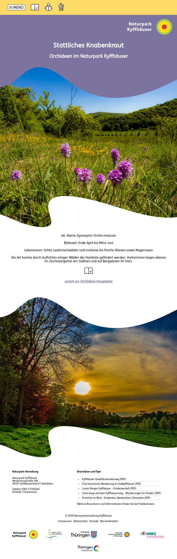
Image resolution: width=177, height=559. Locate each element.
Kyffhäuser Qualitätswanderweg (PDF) (104, 479)
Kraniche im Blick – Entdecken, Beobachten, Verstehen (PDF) (116, 498)
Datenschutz (80, 521)
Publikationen (146, 504)
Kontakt (94, 521)
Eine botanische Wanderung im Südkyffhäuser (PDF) (111, 484)
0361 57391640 (30, 489)
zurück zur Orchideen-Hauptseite (89, 281)
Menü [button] (18, 8)
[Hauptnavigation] (16, 8)
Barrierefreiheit (109, 521)
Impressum (65, 521)
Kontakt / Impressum (24, 492)
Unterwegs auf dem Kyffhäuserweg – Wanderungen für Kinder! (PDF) (121, 493)
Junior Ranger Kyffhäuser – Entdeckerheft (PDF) (109, 488)
